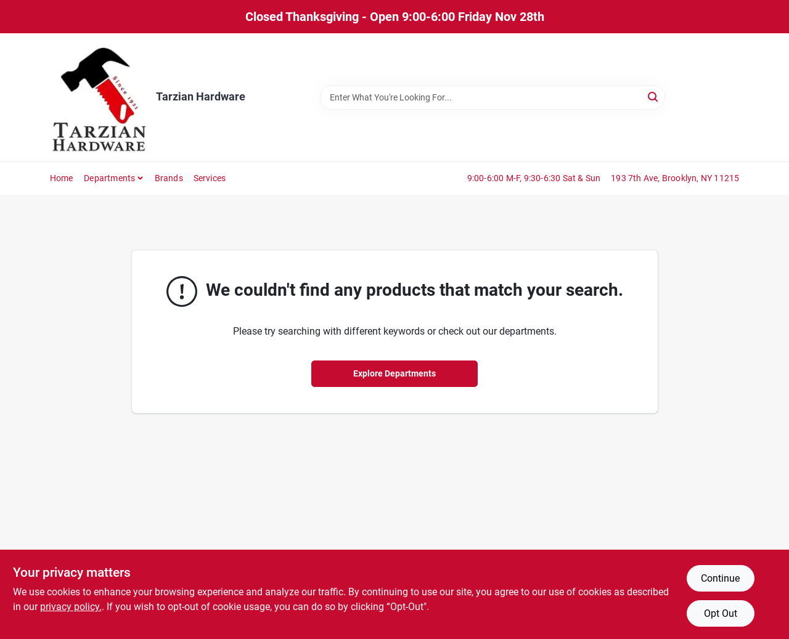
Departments (109, 178)
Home (61, 178)
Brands (169, 178)
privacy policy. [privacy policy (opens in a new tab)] (71, 607)
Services (210, 178)
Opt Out (720, 613)
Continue (720, 578)
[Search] (654, 96)
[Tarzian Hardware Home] (99, 97)
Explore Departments (394, 373)
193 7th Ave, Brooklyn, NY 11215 (675, 178)
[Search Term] (492, 97)
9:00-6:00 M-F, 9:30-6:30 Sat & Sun (534, 178)
